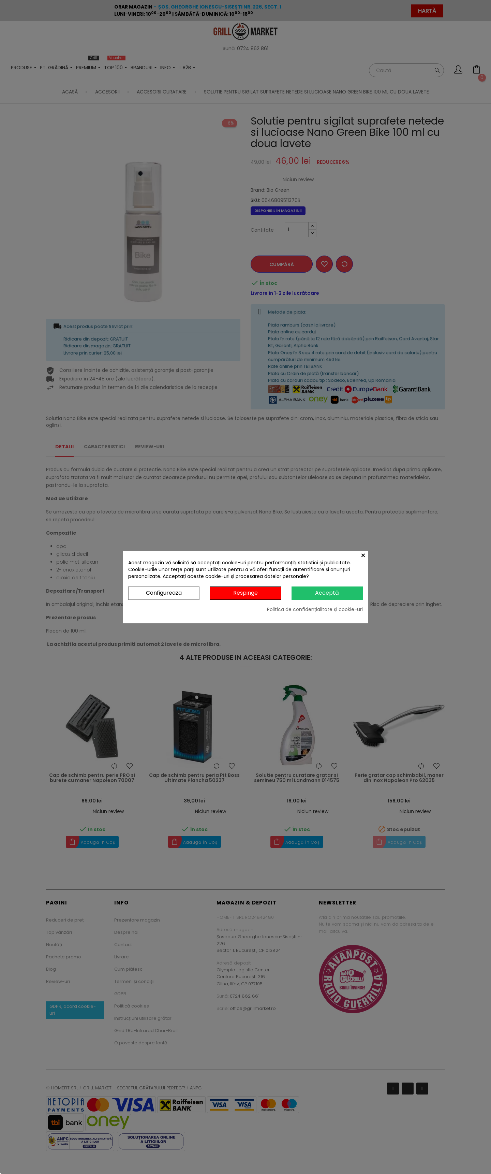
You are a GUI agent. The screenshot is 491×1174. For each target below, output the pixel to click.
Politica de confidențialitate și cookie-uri (315, 609)
